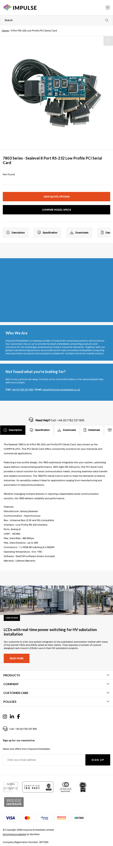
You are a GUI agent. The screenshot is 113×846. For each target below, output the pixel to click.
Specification (47, 232)
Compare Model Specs (56, 209)
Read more (16, 658)
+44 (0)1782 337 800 (22, 389)
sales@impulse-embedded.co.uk (61, 389)
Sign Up (98, 760)
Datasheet (92, 430)
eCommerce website (14, 834)
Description (15, 232)
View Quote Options (56, 196)
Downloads (79, 232)
